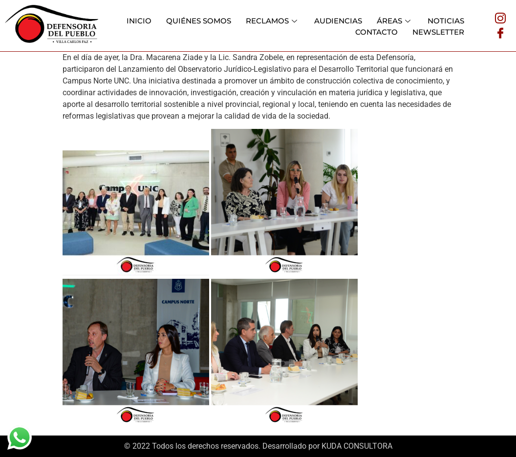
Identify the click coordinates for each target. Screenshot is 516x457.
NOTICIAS (446, 20)
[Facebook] (500, 32)
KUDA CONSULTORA (357, 446)
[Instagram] (500, 18)
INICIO (139, 20)
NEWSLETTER (438, 32)
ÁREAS (395, 20)
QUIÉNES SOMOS (198, 20)
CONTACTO (376, 32)
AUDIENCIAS (338, 20)
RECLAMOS (273, 20)
